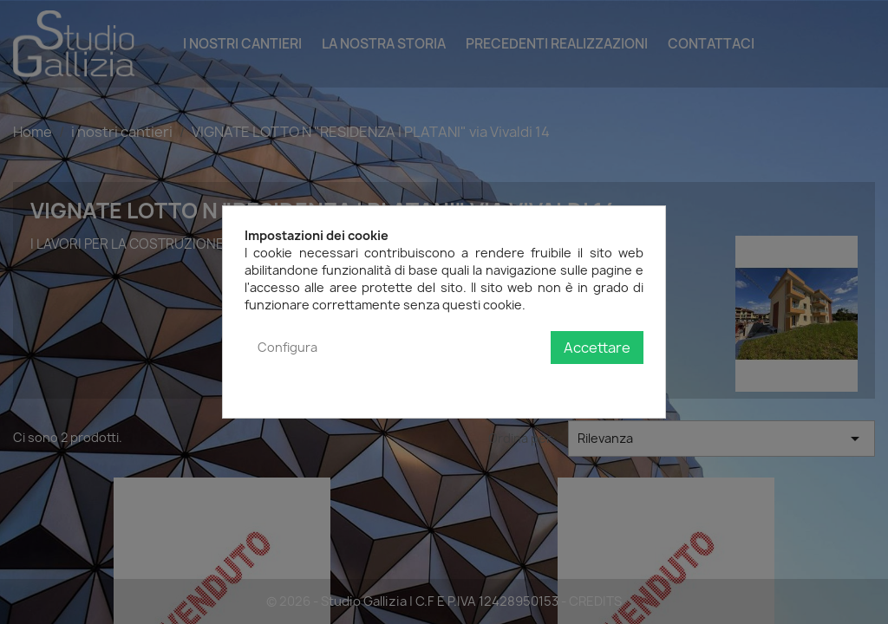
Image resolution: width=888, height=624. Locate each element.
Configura (287, 347)
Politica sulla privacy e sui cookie (548, 382)
